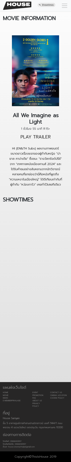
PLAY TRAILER (35, 137)
